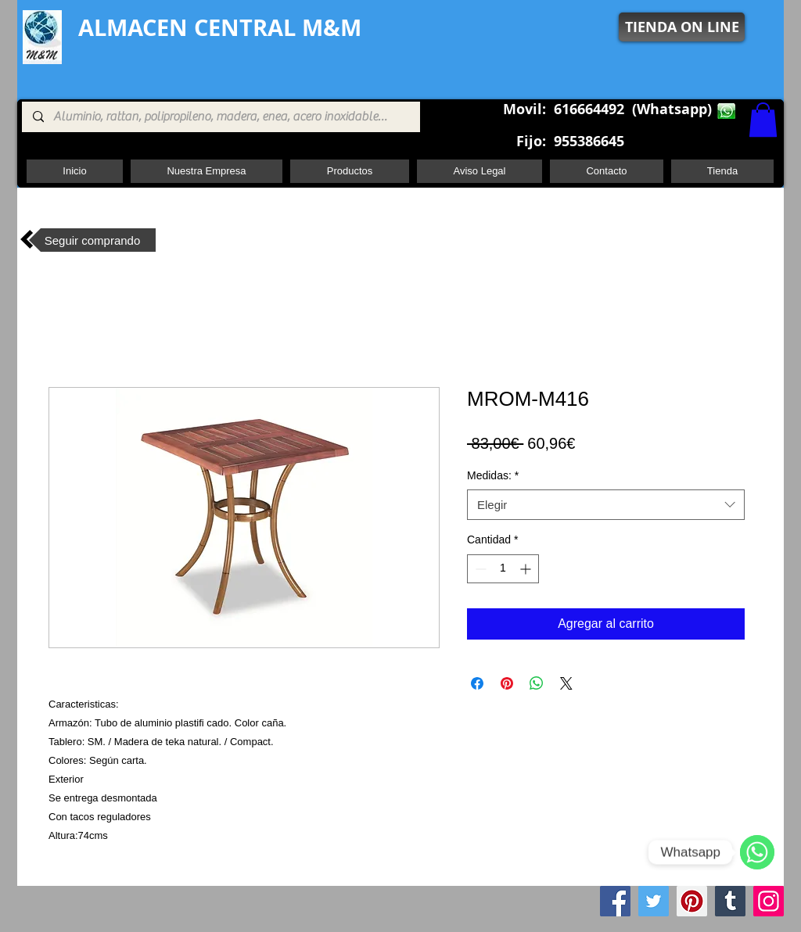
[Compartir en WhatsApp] (536, 683)
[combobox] (606, 504)
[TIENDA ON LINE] (682, 27)
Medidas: (493, 475)
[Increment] (527, 568)
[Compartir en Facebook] (477, 683)
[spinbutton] (503, 568)
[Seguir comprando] (92, 240)
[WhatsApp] (757, 852)
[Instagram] (768, 901)
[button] (763, 119)
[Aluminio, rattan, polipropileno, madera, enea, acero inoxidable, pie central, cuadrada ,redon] (220, 117)
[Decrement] (479, 568)
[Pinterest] (692, 901)
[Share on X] (566, 683)
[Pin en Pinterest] (506, 683)
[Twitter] (653, 901)
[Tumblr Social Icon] (730, 901)
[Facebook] (615, 901)
